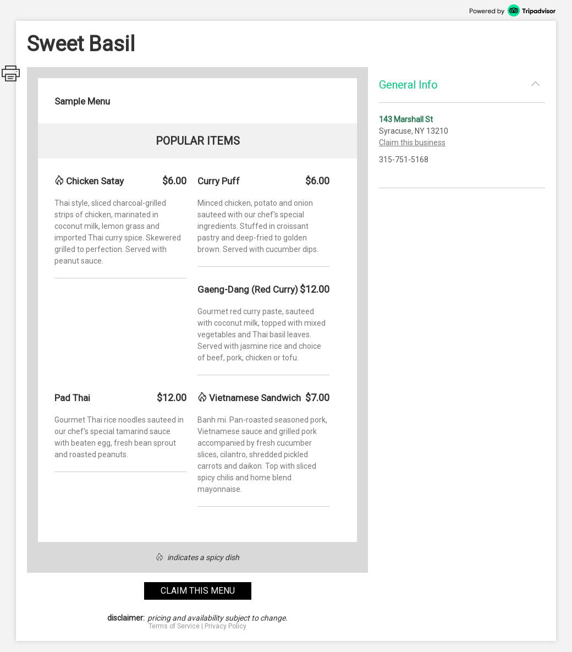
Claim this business (412, 142)
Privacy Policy (225, 626)
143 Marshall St (406, 119)
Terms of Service (174, 626)
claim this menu (198, 590)
